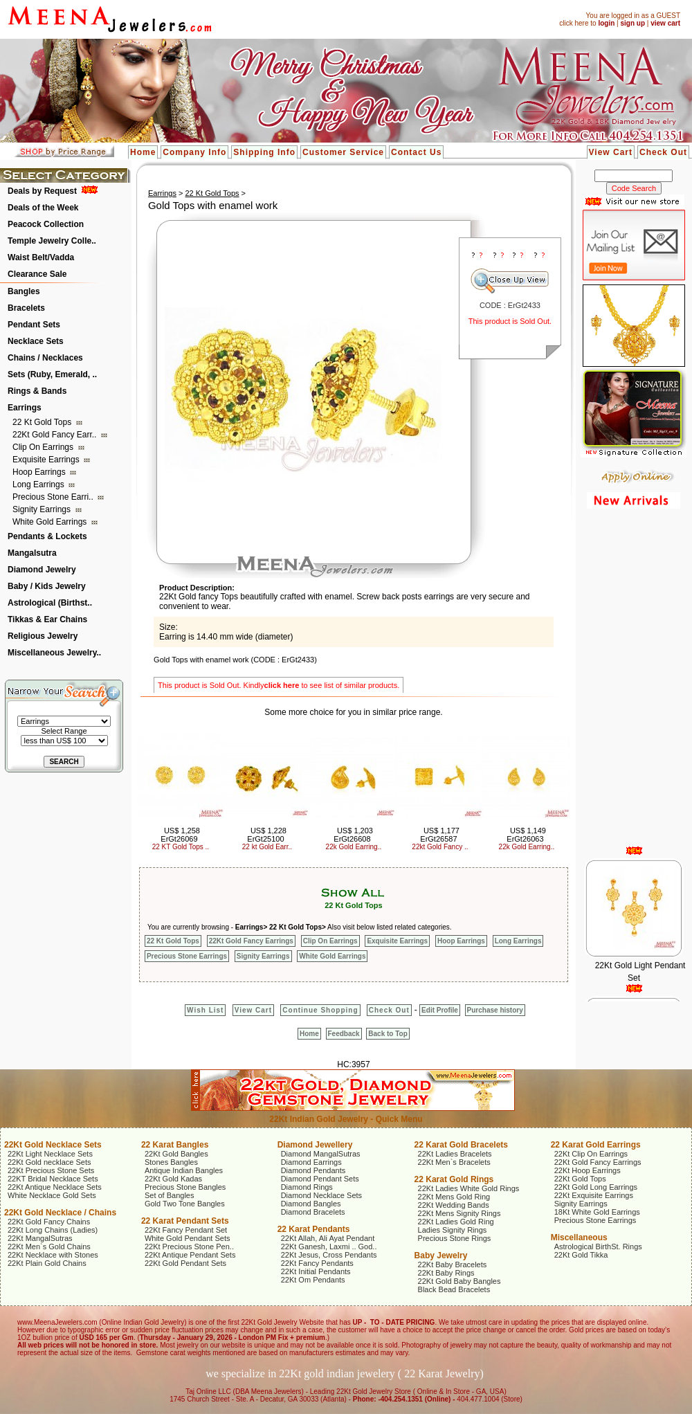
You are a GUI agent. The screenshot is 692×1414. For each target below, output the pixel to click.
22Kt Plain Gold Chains (47, 1263)
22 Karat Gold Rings (454, 1179)
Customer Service (343, 152)
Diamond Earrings (311, 1162)
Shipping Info (264, 152)
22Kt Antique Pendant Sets (190, 1255)
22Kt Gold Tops (580, 1179)
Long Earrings (39, 484)
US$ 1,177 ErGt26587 (439, 834)
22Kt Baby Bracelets (452, 1264)
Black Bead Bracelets (454, 1289)
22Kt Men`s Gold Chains (49, 1246)
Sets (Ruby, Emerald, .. (52, 374)
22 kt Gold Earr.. (267, 847)
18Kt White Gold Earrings (597, 1212)
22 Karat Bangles (174, 1145)
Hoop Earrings (40, 472)
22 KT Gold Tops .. (180, 847)
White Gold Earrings (50, 522)
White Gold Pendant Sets (187, 1238)
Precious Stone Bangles (185, 1187)
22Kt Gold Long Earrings (595, 1187)
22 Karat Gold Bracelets (461, 1145)
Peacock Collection (46, 224)
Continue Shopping (320, 1010)
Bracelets (26, 308)
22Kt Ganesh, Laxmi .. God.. (329, 1246)
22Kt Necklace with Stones (53, 1255)
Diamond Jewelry (42, 569)
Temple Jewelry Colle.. (52, 241)
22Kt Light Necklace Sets (50, 1154)
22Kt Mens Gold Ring (454, 1197)
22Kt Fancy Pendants (317, 1263)
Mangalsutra (32, 553)
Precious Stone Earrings (187, 956)
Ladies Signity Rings (452, 1230)
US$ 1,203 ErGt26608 (353, 834)
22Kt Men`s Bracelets (454, 1162)
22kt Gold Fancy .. (440, 847)
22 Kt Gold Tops (43, 422)
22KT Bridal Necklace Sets (53, 1179)
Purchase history (495, 1010)
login (606, 23)
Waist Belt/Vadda (41, 257)
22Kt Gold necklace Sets (49, 1162)
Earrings (25, 408)
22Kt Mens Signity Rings (459, 1213)
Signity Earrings (42, 509)
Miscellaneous (579, 1237)
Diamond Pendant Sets (320, 1179)
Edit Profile (439, 1010)
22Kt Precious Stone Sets (51, 1170)
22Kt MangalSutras (40, 1238)
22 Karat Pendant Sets (185, 1221)
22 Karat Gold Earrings (596, 1145)
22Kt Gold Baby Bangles (459, 1281)
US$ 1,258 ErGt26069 (180, 834)
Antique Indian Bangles (184, 1170)
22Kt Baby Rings (446, 1273)
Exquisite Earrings (47, 459)
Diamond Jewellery (315, 1145)
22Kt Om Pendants (313, 1280)
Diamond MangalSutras (321, 1154)
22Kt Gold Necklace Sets (53, 1145)
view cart (665, 23)
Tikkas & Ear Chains (47, 619)
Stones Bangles (171, 1162)
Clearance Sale (37, 274)
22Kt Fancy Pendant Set (186, 1230)
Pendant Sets (34, 324)
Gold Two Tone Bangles (185, 1203)
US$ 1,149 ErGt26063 (526, 834)
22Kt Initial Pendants (316, 1271)
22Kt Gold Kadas (173, 1179)
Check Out (663, 152)
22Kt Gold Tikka (581, 1255)
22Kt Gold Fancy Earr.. (55, 434)
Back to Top (387, 1033)
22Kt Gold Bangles (176, 1154)
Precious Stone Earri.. (53, 497)
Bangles (24, 291)
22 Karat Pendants (313, 1229)
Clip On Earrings (43, 447)
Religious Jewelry (43, 636)
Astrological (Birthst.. (50, 603)
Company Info (194, 152)
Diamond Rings (307, 1187)
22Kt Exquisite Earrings (593, 1195)
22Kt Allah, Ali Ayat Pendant (328, 1238)
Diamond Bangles (311, 1203)
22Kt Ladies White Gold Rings (469, 1188)
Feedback (344, 1033)
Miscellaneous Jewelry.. (54, 653)
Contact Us (416, 152)
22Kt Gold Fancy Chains (49, 1221)
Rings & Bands (37, 391)
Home (143, 152)
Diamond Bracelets (313, 1212)
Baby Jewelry (441, 1255)
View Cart (610, 152)
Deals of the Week (43, 207)
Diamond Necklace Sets (321, 1195)
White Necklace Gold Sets (52, 1195)
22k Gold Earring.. (354, 847)
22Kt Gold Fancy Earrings (251, 941)
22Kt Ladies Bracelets (455, 1154)
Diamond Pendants (313, 1170)
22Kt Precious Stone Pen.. (189, 1246)
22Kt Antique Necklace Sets (55, 1187)
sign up (632, 23)
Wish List (205, 1010)
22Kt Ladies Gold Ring (456, 1221)
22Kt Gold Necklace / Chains (60, 1212)
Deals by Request (42, 191)
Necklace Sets (36, 341)
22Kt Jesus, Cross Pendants (329, 1255)
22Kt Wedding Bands (453, 1205)
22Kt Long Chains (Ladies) (53, 1230)
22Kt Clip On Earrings (591, 1154)
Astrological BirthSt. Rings (598, 1246)
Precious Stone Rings (454, 1238)
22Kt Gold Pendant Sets (185, 1263)
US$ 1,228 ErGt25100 (266, 834)
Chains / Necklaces (45, 358)
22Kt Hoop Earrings (587, 1170)
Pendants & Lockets (47, 536)
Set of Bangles (169, 1195)
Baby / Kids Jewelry (47, 586)
